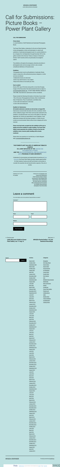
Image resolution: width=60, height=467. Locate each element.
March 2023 (32, 261)
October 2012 (32, 426)
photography (36, 185)
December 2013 (32, 405)
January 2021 (32, 274)
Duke (36, 181)
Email (32, 213)
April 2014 (31, 398)
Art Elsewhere (42, 173)
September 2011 (33, 445)
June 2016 (31, 353)
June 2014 (31, 394)
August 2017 (32, 328)
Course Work (46, 272)
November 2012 (32, 424)
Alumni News (46, 264)
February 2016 (32, 358)
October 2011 (32, 443)
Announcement (35, 178)
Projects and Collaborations (41, 175)
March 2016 (32, 357)
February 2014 (32, 402)
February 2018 (32, 321)
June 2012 (31, 428)
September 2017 (33, 326)
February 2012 (32, 436)
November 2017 (32, 323)
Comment (15, 200)
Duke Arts (39, 181)
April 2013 (31, 415)
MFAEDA (38, 184)
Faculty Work (46, 274)
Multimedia (45, 281)
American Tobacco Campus (41, 176)
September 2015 (33, 368)
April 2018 (31, 319)
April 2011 (31, 449)
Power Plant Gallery (43, 185)
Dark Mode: (56, 465)
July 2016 (31, 351)
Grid (46, 173)
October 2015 (32, 366)
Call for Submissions (43, 179)
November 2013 (32, 407)
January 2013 (32, 420)
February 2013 (32, 419)
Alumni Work (46, 266)
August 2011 (32, 447)
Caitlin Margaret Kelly (42, 178)
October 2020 (32, 278)
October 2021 (32, 268)
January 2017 (32, 341)
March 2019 (32, 300)
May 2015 (31, 375)
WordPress (51, 458)
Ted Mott (16, 175)
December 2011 (32, 439)
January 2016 (32, 360)
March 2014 (32, 400)
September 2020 (33, 279)
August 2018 (32, 311)
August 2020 (32, 281)
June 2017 (31, 332)
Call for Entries (35, 179)
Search (7, 257)
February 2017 (32, 340)
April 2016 (31, 355)
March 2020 (32, 287)
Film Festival (46, 276)
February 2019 (32, 302)
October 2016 (32, 345)
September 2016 (33, 347)
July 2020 (31, 283)
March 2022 (32, 266)
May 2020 (31, 285)
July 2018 (31, 313)
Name (14, 213)
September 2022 (33, 264)
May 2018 (31, 317)
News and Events (43, 184)
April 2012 (31, 432)
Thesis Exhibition (47, 298)
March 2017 (32, 338)
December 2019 (32, 291)
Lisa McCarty (44, 181)
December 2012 (32, 422)
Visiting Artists (46, 302)
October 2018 (32, 308)
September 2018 (33, 309)
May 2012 (31, 430)
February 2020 (32, 289)
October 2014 (32, 387)
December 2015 (32, 362)
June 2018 (31, 315)
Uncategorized (46, 300)
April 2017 (31, 336)
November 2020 (32, 276)
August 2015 (32, 370)
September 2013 (33, 411)
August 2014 (32, 390)
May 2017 (31, 334)
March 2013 (32, 417)
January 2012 (32, 437)
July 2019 (31, 294)
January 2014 (32, 404)
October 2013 (32, 409)
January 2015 (32, 383)
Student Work (46, 296)
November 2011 (32, 441)
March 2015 (32, 379)
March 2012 (32, 434)
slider (44, 294)
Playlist (44, 285)
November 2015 (32, 364)
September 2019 (33, 293)
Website (15, 220)
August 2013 (32, 413)
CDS (34, 181)
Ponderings (45, 287)
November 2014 (32, 385)
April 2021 (31, 272)
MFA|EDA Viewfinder (30, 5)
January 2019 (32, 304)
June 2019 (31, 296)
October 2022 (32, 262)
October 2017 (32, 325)
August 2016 (32, 349)
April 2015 (31, 377)
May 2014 (31, 396)
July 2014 (31, 392)
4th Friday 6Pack (47, 262)
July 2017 (31, 330)
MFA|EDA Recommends (48, 279)
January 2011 (32, 451)
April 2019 (31, 298)
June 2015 (31, 373)
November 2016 (32, 343)
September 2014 (33, 388)
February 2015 (32, 381)
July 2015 (31, 372)
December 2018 (32, 306)
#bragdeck (45, 261)
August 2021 (32, 270)
